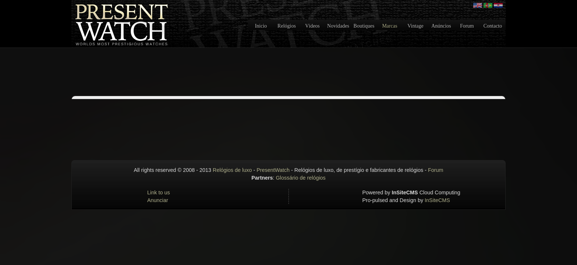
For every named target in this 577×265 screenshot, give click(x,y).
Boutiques (364, 26)
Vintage (415, 26)
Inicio (261, 26)
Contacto (493, 26)
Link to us (158, 192)
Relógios (286, 26)
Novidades (338, 26)
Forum (467, 26)
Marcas (389, 26)
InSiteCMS (437, 200)
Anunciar (157, 200)
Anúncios (441, 26)
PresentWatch (273, 170)
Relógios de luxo (232, 170)
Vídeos (312, 26)
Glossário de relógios (301, 178)
